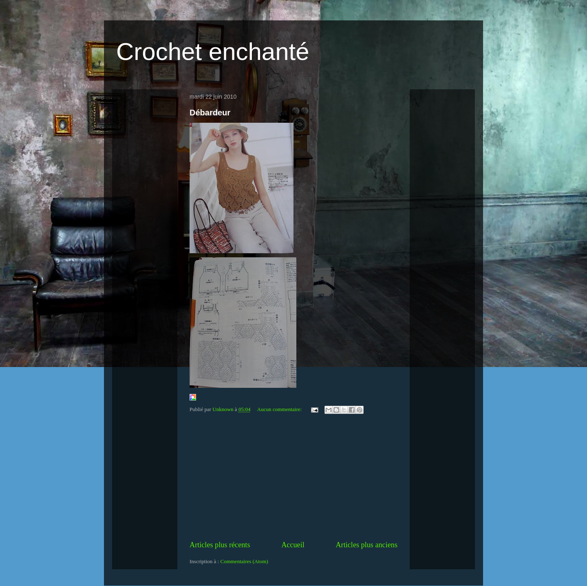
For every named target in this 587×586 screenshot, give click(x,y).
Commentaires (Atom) (244, 561)
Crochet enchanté (212, 51)
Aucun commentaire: (280, 409)
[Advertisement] (293, 478)
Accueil (293, 545)
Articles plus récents (220, 545)
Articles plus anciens (366, 545)
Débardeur (210, 112)
